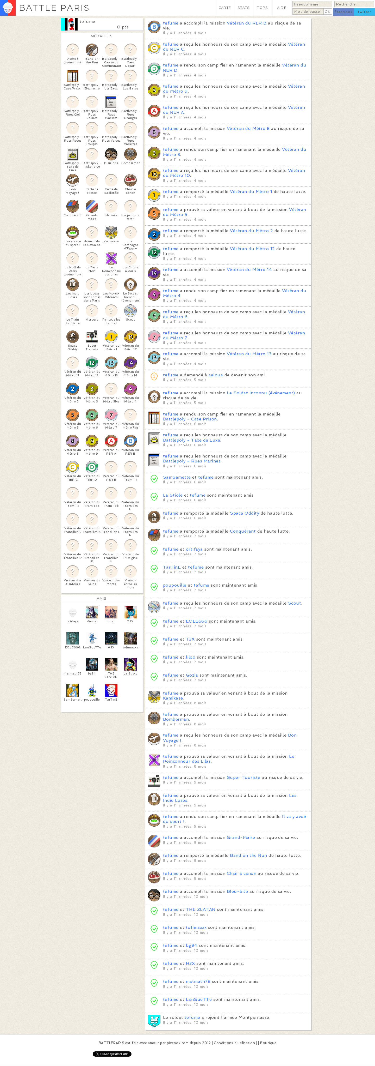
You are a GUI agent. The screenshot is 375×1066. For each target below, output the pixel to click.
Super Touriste (243, 777)
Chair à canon (241, 873)
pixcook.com (178, 1043)
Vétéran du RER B (247, 23)
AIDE (281, 8)
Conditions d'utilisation (234, 1043)
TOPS (262, 8)
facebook (344, 12)
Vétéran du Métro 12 (252, 248)
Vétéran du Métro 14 (249, 269)
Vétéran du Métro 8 (248, 128)
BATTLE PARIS (54, 8)
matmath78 (198, 981)
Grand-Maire (241, 837)
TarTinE (172, 567)
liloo (190, 657)
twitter (364, 12)
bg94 (191, 945)
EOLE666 (196, 621)
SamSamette (177, 477)
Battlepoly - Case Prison (190, 419)
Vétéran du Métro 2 (251, 230)
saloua (216, 374)
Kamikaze (173, 698)
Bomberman (176, 719)
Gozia (192, 675)
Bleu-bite (237, 891)
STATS (244, 8)
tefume (87, 21)
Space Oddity (244, 513)
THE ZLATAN (201, 909)
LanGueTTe (199, 999)
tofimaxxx (196, 927)
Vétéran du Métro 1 (251, 191)
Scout (294, 603)
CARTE (224, 8)
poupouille (174, 585)
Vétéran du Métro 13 (249, 353)
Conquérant (243, 531)
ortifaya (194, 549)
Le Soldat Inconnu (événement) (261, 392)
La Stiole (173, 495)
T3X (190, 639)
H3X (190, 963)
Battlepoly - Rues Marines (192, 461)
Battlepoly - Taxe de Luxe (191, 440)
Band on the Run (248, 855)
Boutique (268, 1043)
